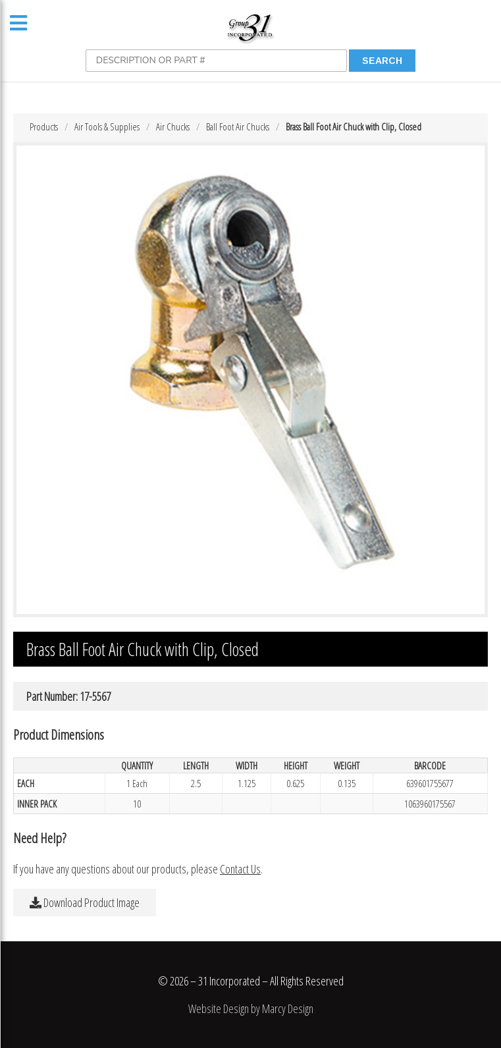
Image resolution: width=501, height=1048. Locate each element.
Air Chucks (173, 126)
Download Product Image (85, 902)
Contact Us (240, 869)
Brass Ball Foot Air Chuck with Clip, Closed (353, 126)
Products (44, 126)
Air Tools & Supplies (107, 126)
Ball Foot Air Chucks (237, 126)
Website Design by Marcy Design (250, 1008)
